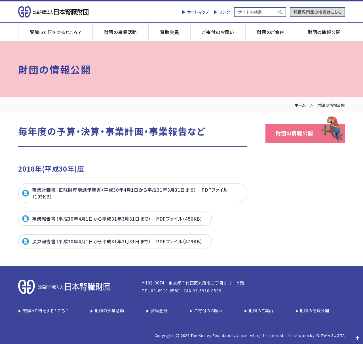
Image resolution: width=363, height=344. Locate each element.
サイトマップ (198, 12)
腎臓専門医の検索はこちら (317, 12)
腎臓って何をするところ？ (55, 32)
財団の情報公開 (324, 32)
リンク (224, 12)
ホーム (300, 105)
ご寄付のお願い (218, 32)
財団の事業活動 (120, 32)
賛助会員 (169, 32)
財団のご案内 (271, 32)
